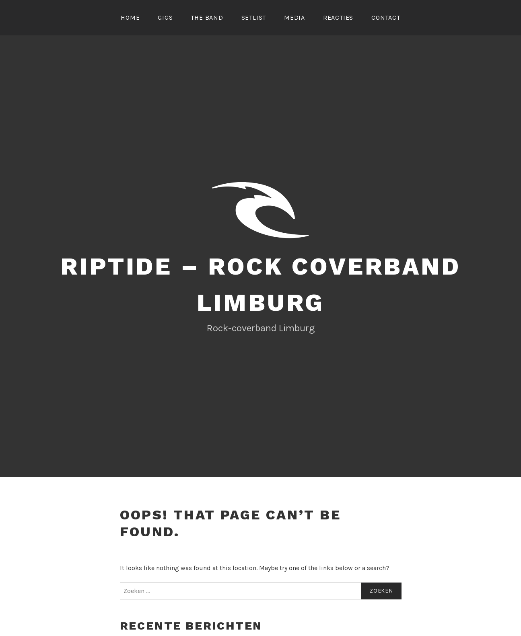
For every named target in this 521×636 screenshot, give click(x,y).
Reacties (338, 17)
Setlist (253, 17)
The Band (207, 17)
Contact (385, 17)
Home (130, 17)
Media (294, 17)
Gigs (165, 17)
